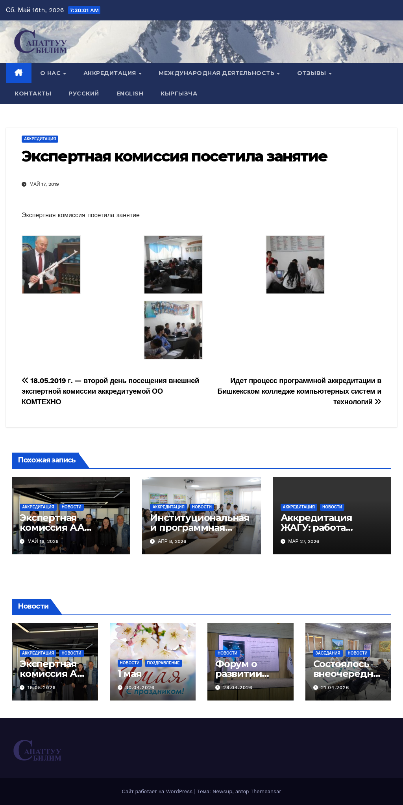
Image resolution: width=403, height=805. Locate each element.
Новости (71, 507)
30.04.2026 (140, 687)
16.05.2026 (42, 687)
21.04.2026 (335, 687)
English (130, 93)
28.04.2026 (238, 687)
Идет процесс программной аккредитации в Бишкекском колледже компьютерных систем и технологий (299, 391)
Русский (83, 93)
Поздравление (163, 663)
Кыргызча (179, 93)
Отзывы (312, 73)
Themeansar (266, 791)
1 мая (130, 673)
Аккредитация (110, 73)
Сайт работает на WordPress (158, 791)
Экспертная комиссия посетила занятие (175, 156)
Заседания (328, 653)
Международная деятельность (217, 73)
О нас (51, 73)
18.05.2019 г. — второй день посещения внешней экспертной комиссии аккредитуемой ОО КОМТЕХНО (110, 391)
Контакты (33, 93)
